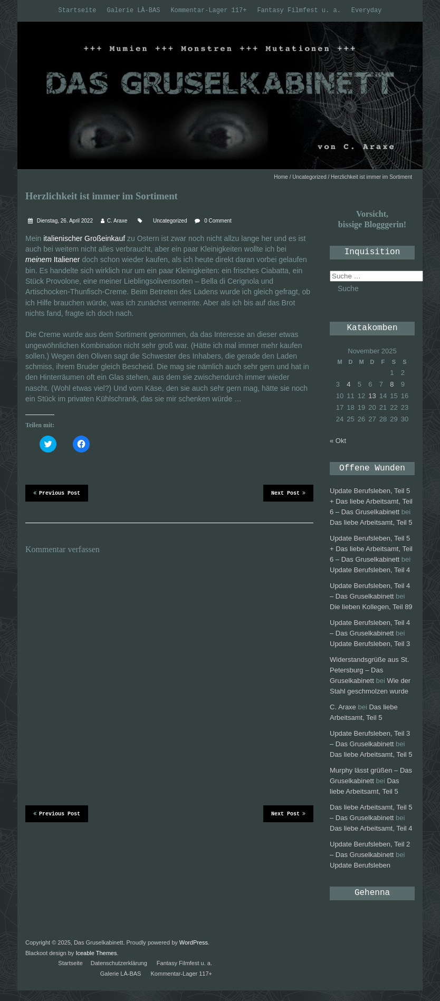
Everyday (366, 10)
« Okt (338, 441)
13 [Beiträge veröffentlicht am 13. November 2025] (372, 396)
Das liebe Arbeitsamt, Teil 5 (371, 522)
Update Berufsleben (360, 865)
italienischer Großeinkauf (85, 238)
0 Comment (218, 221)
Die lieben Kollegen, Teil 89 (371, 607)
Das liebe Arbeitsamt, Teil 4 (371, 828)
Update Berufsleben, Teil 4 (370, 570)
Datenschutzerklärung (119, 963)
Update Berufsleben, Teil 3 (370, 644)
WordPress (193, 942)
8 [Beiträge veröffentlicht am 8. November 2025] (392, 384)
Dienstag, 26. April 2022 (64, 221)
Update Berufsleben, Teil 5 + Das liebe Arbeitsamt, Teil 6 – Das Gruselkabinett (371, 501)
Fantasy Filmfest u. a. (298, 10)
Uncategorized (309, 177)
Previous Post (56, 492)
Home (281, 177)
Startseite (78, 10)
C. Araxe (117, 221)
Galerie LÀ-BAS (133, 10)
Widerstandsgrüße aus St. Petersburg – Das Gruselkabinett (369, 670)
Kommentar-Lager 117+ (208, 10)
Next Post (288, 492)
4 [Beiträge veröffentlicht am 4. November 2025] (348, 384)
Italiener (52, 259)
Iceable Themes (96, 953)
